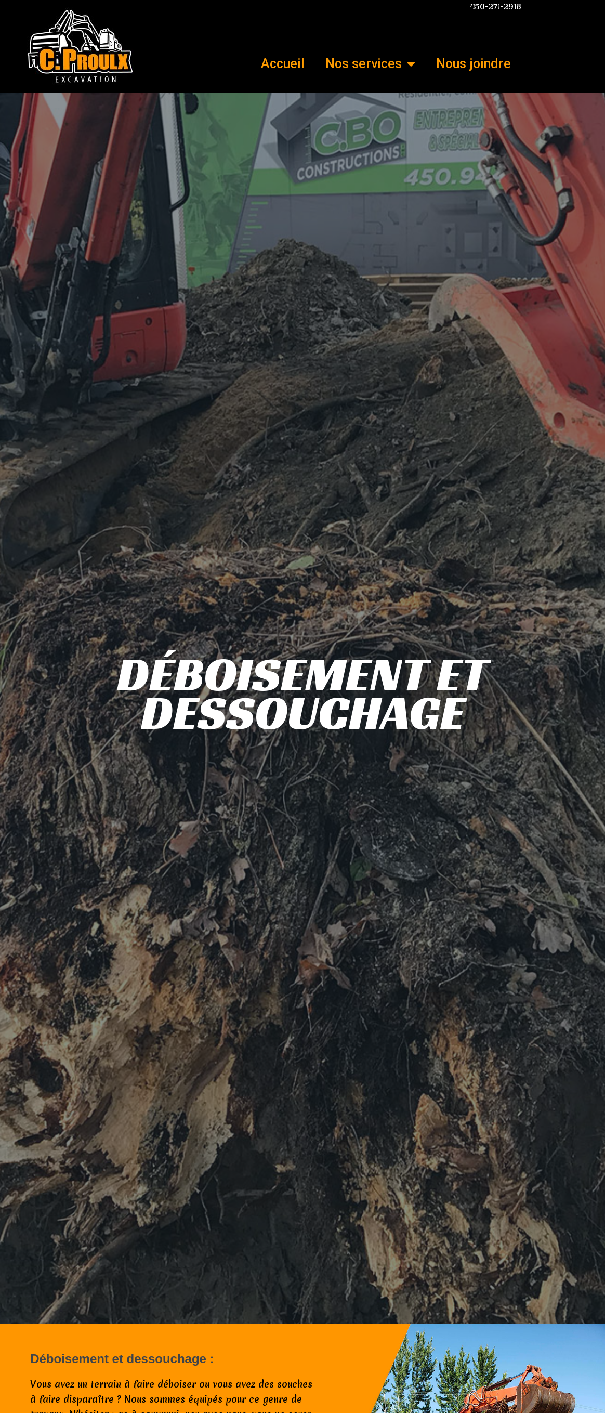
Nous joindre (473, 63)
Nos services (370, 63)
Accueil (283, 63)
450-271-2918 (495, 6)
